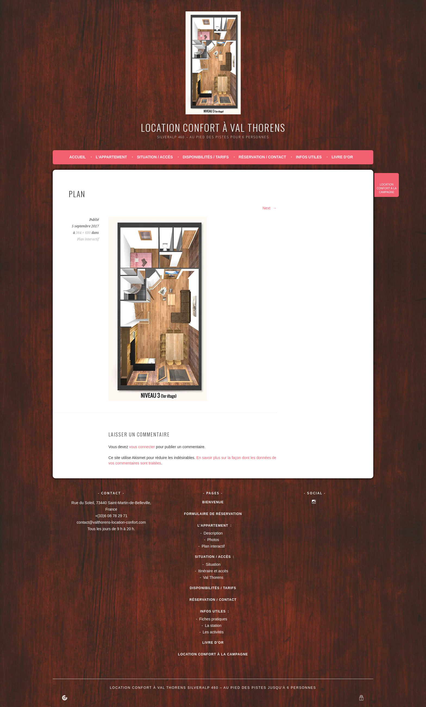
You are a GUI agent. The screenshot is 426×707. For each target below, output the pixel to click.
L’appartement (111, 157)
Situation (213, 564)
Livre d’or (342, 157)
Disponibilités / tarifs (205, 157)
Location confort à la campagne (387, 188)
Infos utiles (309, 157)
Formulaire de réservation (213, 514)
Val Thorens (213, 577)
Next (269, 208)
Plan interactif (88, 239)
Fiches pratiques (213, 619)
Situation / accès (155, 157)
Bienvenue (213, 502)
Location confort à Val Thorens (213, 127)
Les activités (213, 632)
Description (213, 533)
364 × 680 (83, 233)
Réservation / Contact (262, 157)
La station (213, 625)
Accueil (77, 157)
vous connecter (142, 447)
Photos (213, 540)
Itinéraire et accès (213, 571)
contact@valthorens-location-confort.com (111, 522)
